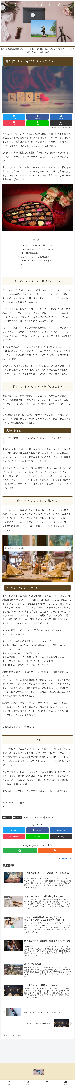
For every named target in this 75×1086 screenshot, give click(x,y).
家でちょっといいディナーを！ (37, 261)
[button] (68, 548)
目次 (34, 239)
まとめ (23, 265)
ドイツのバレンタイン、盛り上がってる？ (39, 245)
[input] (37, 548)
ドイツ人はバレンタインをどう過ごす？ (38, 249)
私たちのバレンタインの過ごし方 (35, 257)
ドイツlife (8, 818)
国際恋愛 (51, 818)
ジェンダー (29, 818)
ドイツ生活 (40, 818)
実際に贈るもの (31, 253)
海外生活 (18, 818)
